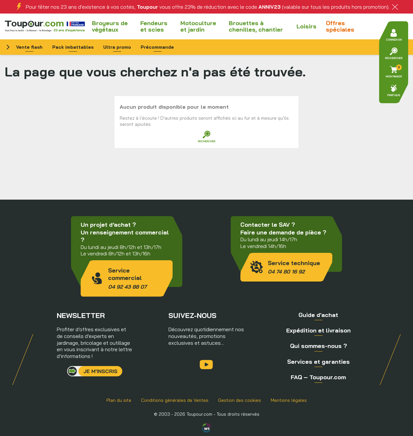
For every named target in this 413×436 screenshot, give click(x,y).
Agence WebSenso (206, 427)
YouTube (206, 364)
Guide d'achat (318, 315)
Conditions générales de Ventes (174, 400)
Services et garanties (318, 361)
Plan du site (118, 400)
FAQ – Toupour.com (318, 377)
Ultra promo (117, 47)
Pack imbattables (73, 47)
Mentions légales (289, 400)
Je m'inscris (100, 371)
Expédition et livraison (318, 330)
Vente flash (29, 47)
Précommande (157, 47)
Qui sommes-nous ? (318, 346)
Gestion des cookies (239, 400)
